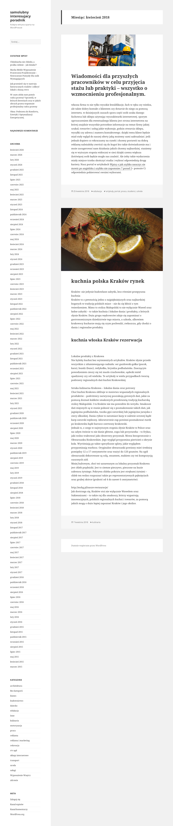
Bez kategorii (16, 690)
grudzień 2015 (17, 627)
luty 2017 (14, 567)
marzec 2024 (16, 249)
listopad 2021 (16, 358)
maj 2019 (14, 468)
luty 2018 (14, 517)
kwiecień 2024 (17, 244)
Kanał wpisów (16, 804)
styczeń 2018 (16, 522)
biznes (13, 695)
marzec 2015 (16, 666)
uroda (13, 765)
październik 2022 (18, 309)
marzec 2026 (16, 154)
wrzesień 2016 (17, 587)
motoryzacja (16, 725)
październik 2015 (18, 637)
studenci (131, 191)
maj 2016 (14, 607)
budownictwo (16, 700)
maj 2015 (14, 656)
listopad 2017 (16, 527)
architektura (16, 685)
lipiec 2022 (15, 318)
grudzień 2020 (17, 413)
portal (117, 191)
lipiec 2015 (15, 651)
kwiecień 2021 (17, 393)
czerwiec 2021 (17, 383)
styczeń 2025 (16, 204)
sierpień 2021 (16, 373)
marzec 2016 (16, 612)
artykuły (109, 191)
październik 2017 (18, 532)
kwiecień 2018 (17, 507)
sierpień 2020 (16, 428)
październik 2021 (18, 363)
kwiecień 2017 (17, 557)
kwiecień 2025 (17, 194)
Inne (12, 715)
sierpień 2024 (16, 224)
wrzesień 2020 (17, 423)
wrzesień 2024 (17, 219)
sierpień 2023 (16, 274)
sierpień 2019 (16, 458)
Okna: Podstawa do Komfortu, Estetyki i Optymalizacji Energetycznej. (24, 114)
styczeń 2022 (16, 348)
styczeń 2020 (16, 448)
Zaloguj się (15, 799)
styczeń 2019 (16, 477)
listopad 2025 (16, 174)
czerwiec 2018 (17, 502)
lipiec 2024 (15, 229)
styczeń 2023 (16, 299)
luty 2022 (14, 343)
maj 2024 (14, 239)
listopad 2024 (16, 209)
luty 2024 (14, 254)
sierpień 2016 (16, 592)
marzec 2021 (16, 398)
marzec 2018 (16, 512)
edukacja (14, 710)
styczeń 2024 (16, 259)
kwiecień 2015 (17, 661)
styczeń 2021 (16, 408)
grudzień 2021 (17, 353)
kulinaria (14, 720)
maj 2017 (14, 552)
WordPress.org (17, 814)
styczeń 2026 (16, 164)
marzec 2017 (16, 562)
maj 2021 (14, 388)
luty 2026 (14, 159)
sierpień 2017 (16, 537)
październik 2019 (18, 453)
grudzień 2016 (17, 577)
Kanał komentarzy (19, 809)
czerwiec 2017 (17, 547)
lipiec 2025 (15, 179)
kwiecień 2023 (17, 289)
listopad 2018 (16, 487)
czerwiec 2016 (17, 602)
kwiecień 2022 (17, 333)
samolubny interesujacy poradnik (20, 16)
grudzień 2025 (17, 169)
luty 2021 (14, 403)
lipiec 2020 (15, 433)
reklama (14, 735)
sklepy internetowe (19, 755)
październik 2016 (18, 582)
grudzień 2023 (17, 264)
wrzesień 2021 (17, 368)
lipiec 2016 (15, 597)
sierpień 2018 (16, 492)
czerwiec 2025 (17, 184)
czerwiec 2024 (17, 234)
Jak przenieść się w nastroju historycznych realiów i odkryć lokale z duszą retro (24, 86)
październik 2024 (18, 214)
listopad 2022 (16, 304)
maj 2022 (14, 328)
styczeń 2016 (16, 622)
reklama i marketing (20, 740)
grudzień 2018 (17, 482)
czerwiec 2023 (17, 284)
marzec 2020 (16, 443)
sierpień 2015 (16, 646)
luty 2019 (14, 473)
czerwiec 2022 (17, 323)
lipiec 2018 (15, 497)
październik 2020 (18, 418)
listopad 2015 (16, 632)
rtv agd (13, 750)
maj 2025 (14, 189)
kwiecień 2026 (17, 149)
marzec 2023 (16, 294)
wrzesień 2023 (17, 269)
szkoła (139, 191)
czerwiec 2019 (17, 463)
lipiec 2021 (15, 378)
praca (13, 730)
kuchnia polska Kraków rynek (107, 281)
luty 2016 (14, 617)
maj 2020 (14, 438)
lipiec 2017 (15, 542)
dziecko (13, 705)
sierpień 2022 (16, 313)
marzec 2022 (16, 338)
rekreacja (14, 745)
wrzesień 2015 (17, 641)
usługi (13, 770)
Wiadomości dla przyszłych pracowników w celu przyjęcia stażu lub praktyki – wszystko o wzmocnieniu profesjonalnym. (109, 85)
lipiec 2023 (15, 279)
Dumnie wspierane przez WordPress (88, 545)
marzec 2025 (16, 199)
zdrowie (14, 780)
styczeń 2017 (16, 572)
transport (14, 760)
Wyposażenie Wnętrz (20, 775)
